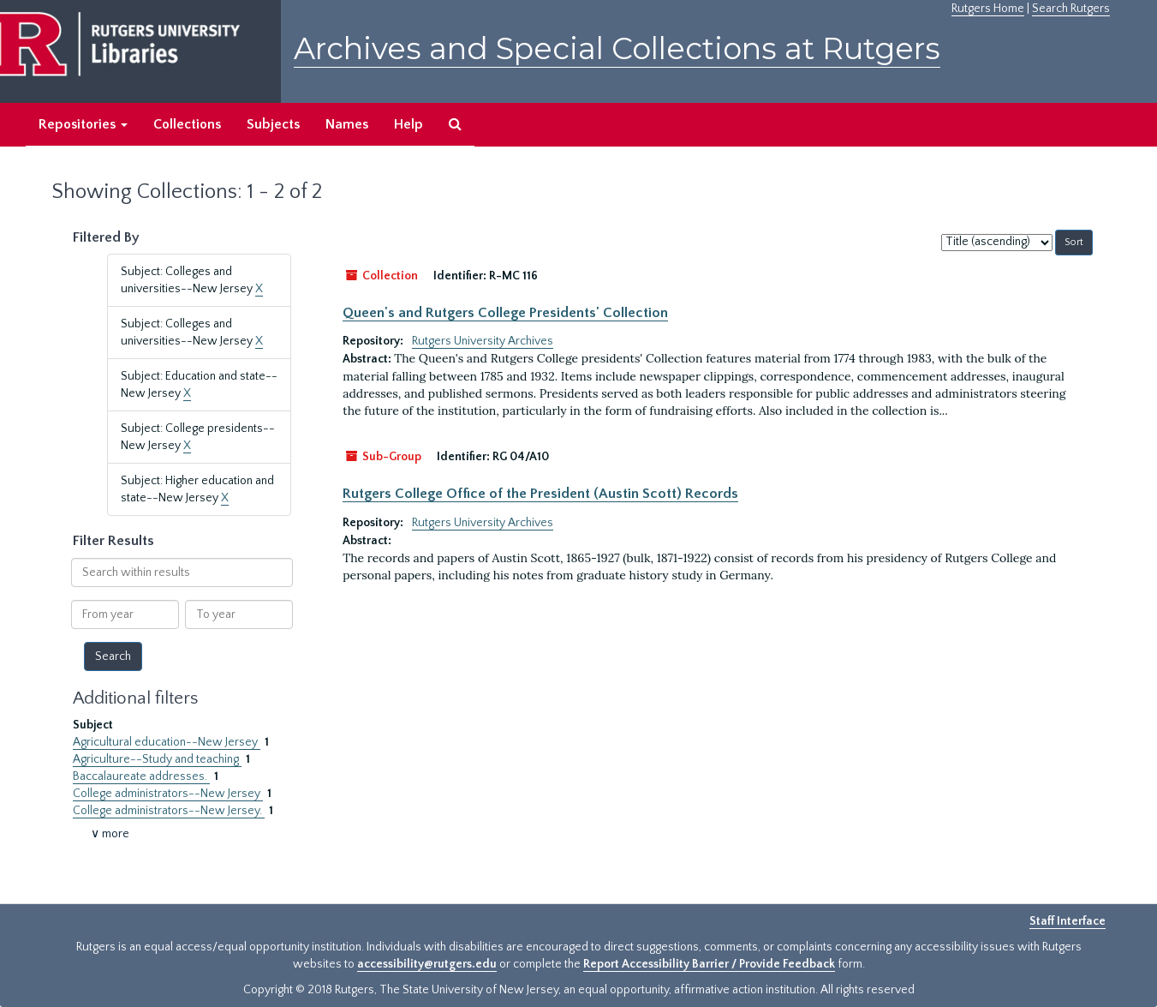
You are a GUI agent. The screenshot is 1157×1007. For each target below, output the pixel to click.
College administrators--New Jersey (168, 793)
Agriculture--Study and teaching (157, 759)
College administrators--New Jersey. (169, 811)
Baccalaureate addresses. (141, 776)
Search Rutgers (1071, 8)
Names (346, 124)
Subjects (273, 124)
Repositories (83, 124)
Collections (187, 124)
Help (408, 124)
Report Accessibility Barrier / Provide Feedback (709, 964)
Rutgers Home (987, 8)
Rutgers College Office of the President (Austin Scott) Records (540, 493)
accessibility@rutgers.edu (427, 964)
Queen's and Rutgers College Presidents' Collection (505, 313)
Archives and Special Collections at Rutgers (617, 48)
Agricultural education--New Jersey (166, 742)
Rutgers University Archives (482, 341)
